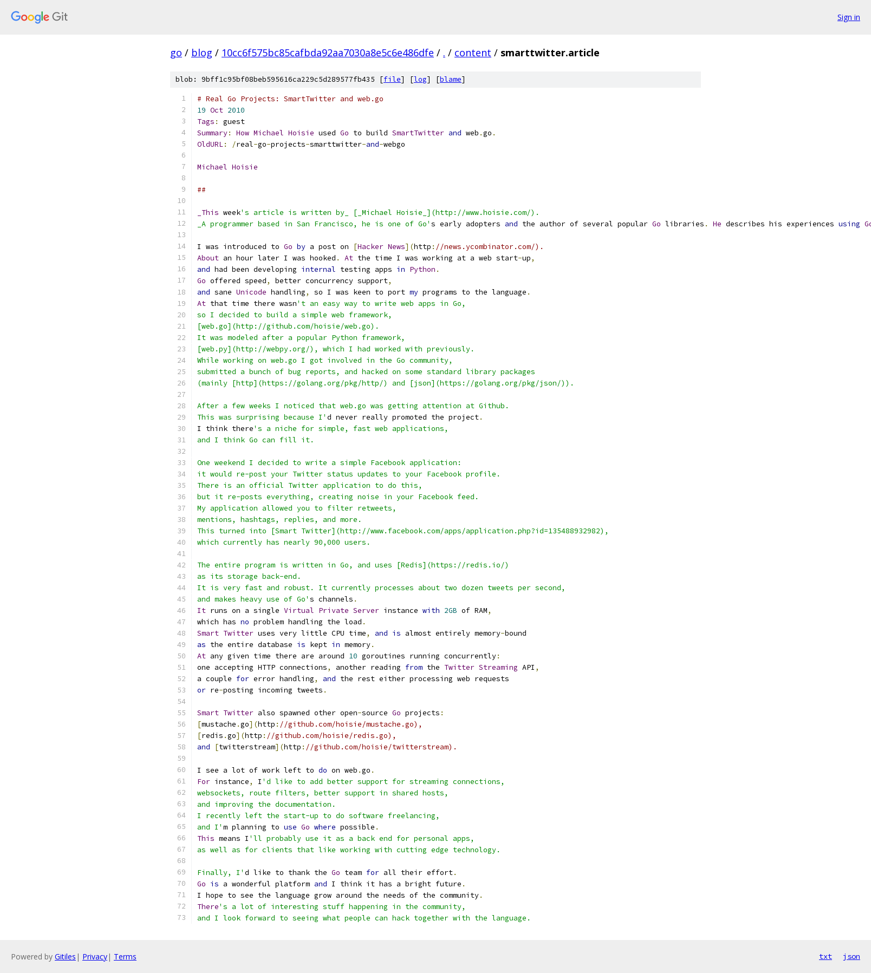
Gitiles (65, 956)
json (851, 956)
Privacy (94, 956)
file (392, 79)
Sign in (848, 17)
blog (201, 52)
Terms (125, 956)
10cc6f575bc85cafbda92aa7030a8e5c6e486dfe (328, 52)
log (420, 79)
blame (450, 79)
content (472, 52)
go (176, 52)
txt (825, 956)
